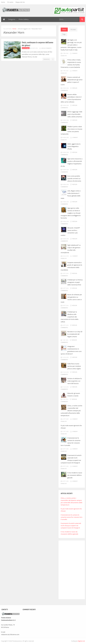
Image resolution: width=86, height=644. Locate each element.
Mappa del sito (20, 2)
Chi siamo (10, 2)
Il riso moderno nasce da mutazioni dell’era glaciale (74, 475)
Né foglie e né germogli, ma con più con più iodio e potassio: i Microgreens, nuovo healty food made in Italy (71, 45)
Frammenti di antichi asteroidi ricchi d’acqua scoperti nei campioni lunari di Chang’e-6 (71, 525)
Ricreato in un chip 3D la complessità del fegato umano (74, 334)
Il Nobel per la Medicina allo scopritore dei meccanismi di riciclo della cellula (69, 317)
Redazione (46, 59)
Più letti (73, 29)
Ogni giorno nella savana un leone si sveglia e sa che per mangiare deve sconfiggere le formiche (71, 213)
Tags (64, 34)
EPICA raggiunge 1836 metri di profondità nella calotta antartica (74, 114)
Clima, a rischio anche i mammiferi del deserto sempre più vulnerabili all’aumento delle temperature (71, 411)
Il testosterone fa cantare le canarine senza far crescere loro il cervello (71, 517)
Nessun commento (46, 48)
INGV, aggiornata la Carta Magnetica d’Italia (73, 146)
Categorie (12, 19)
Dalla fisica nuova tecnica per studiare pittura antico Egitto (74, 366)
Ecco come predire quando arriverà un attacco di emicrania (74, 178)
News (64, 29)
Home (3, 2)
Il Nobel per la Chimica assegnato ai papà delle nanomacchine (75, 282)
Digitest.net (81, 641)
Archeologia (25, 48)
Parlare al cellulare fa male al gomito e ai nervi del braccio (74, 380)
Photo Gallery (24, 19)
